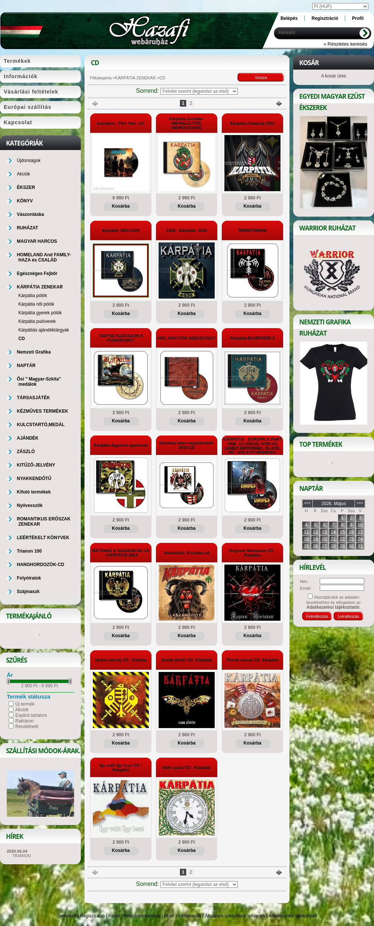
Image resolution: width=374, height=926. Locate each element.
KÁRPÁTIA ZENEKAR (135, 78)
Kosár (114, 916)
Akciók (21, 709)
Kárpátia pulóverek (37, 321)
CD (21, 338)
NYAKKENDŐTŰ (34, 478)
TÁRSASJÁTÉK (33, 397)
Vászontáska (30, 214)
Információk (189, 916)
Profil (169, 916)
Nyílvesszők (30, 505)
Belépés (289, 18)
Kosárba (121, 206)
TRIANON (21, 855)
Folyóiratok (29, 578)
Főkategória (100, 78)
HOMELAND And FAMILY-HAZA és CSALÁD (44, 257)
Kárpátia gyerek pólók (40, 312)
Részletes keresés (142, 916)
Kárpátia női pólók (36, 304)
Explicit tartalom (31, 715)
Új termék (24, 704)
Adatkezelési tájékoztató (293, 916)
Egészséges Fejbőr (37, 273)
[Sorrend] (199, 91)
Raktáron (24, 721)
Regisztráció (92, 916)
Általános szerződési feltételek (235, 916)
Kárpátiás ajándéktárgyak (43, 330)
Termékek (66, 916)
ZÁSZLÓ (26, 451)
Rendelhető (26, 726)
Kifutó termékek (34, 492)
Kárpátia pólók (32, 295)
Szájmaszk (28, 591)
